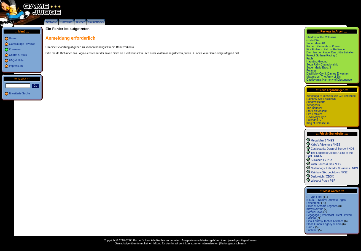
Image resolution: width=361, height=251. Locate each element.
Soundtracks (96, 22)
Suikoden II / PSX (321, 160)
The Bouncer (314, 108)
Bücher (80, 22)
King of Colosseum (318, 123)
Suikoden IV (313, 120)
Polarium (311, 70)
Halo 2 (310, 227)
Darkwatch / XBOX (322, 176)
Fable (309, 58)
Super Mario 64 (315, 43)
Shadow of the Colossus (321, 37)
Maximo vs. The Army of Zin (323, 76)
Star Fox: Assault (316, 111)
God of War (313, 40)
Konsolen (15, 49)
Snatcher (311, 230)
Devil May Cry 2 (316, 117)
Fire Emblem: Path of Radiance (325, 49)
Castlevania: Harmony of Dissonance (329, 79)
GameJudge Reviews (22, 43)
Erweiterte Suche (19, 93)
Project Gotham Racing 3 (321, 55)
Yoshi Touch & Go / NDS (326, 164)
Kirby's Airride (314, 209)
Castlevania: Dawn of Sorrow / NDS (332, 148)
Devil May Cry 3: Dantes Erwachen (327, 73)
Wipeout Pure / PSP (323, 180)
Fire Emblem (314, 114)
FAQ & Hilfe (16, 60)
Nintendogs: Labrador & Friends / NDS (334, 168)
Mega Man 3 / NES (322, 140)
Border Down (314, 212)
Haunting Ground (316, 61)
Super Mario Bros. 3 (318, 67)
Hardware (66, 22)
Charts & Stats (18, 54)
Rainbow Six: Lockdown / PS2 (329, 172)
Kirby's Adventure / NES (325, 144)
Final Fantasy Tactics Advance (324, 221)
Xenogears (313, 105)
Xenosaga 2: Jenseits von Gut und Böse (330, 95)
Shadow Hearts (315, 101)
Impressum (16, 65)
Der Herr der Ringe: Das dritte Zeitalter (330, 52)
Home (13, 38)
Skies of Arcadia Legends (322, 206)
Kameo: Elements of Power (323, 46)
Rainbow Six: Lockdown (321, 98)
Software (51, 22)
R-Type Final (314, 196)
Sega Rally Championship (322, 64)
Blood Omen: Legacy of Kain (323, 224)
